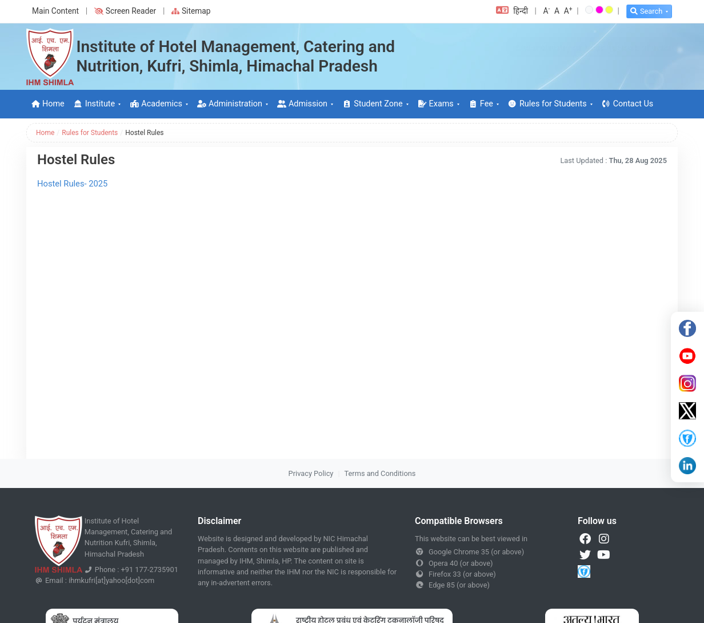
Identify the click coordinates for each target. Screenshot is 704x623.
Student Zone (372, 104)
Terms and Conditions (380, 473)
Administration (229, 104)
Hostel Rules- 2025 (72, 183)
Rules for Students (547, 104)
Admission (302, 104)
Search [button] (646, 11)
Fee (481, 104)
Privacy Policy (311, 473)
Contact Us (628, 104)
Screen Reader (125, 10)
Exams (436, 104)
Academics (156, 104)
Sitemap (191, 10)
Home (48, 104)
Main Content (55, 10)
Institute (94, 104)
